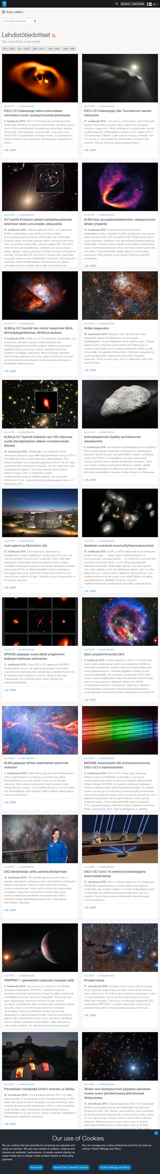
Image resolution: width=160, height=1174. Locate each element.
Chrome (15, 1059)
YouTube (8, 974)
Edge (14, 1062)
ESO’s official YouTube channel (89, 974)
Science (125, 3)
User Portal (138, 3)
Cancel (30, 1132)
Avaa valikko (12, 12)
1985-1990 (68, 48)
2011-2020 (23, 48)
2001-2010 (38, 48)
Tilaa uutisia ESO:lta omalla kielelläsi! (21, 41)
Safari (14, 1069)
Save (12, 1132)
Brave (14, 1055)
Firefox (14, 1066)
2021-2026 (8, 48)
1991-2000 (53, 48)
